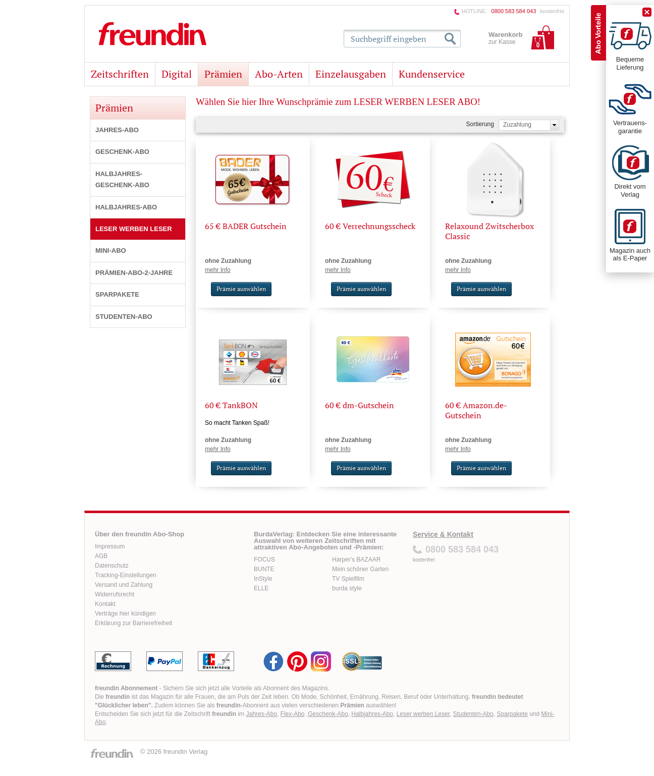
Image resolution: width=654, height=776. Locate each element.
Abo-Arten (279, 74)
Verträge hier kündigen (125, 613)
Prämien (223, 74)
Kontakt (105, 603)
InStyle (263, 578)
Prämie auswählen (241, 289)
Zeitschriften (120, 74)
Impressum (110, 546)
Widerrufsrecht (114, 594)
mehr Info (218, 270)
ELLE (261, 588)
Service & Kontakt (443, 534)
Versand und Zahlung (123, 584)
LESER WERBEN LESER (133, 229)
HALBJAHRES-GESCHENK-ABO (122, 179)
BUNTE (264, 569)
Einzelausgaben (350, 74)
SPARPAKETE (117, 294)
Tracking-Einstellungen (125, 575)
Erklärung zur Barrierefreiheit (133, 623)
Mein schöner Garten (360, 569)
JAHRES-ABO (117, 130)
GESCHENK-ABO (122, 151)
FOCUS (264, 559)
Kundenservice (432, 74)
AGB (101, 556)
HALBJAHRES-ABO (126, 207)
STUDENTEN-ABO (123, 316)
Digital (176, 74)
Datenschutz (112, 565)
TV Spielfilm (348, 578)
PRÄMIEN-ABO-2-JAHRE (134, 272)
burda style (347, 588)
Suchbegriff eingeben (388, 39)
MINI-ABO (110, 250)
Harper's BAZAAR (356, 559)
